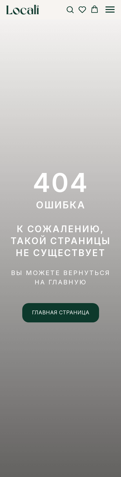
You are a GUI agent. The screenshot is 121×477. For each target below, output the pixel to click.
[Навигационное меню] (110, 9)
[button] (70, 9)
